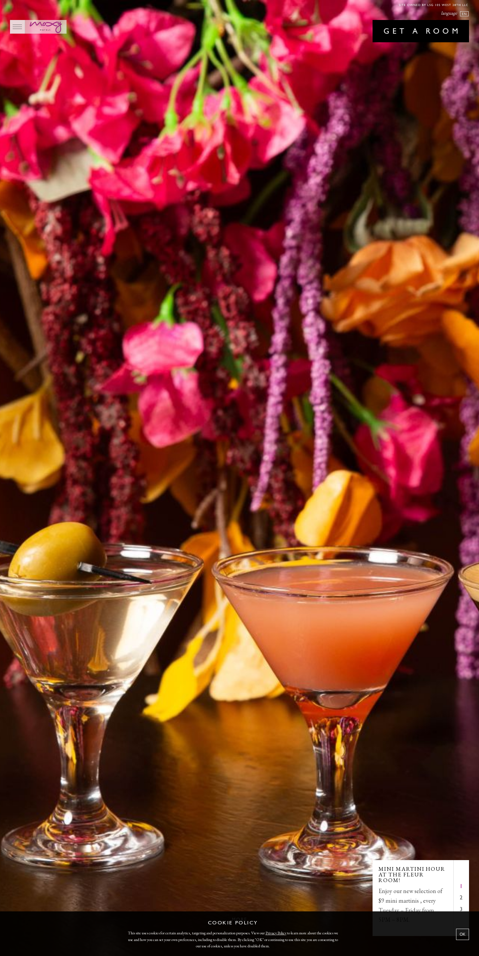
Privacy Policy (275, 933)
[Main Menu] (17, 27)
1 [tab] (461, 886)
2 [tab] (461, 898)
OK (462, 934)
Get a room (422, 32)
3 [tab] (461, 909)
